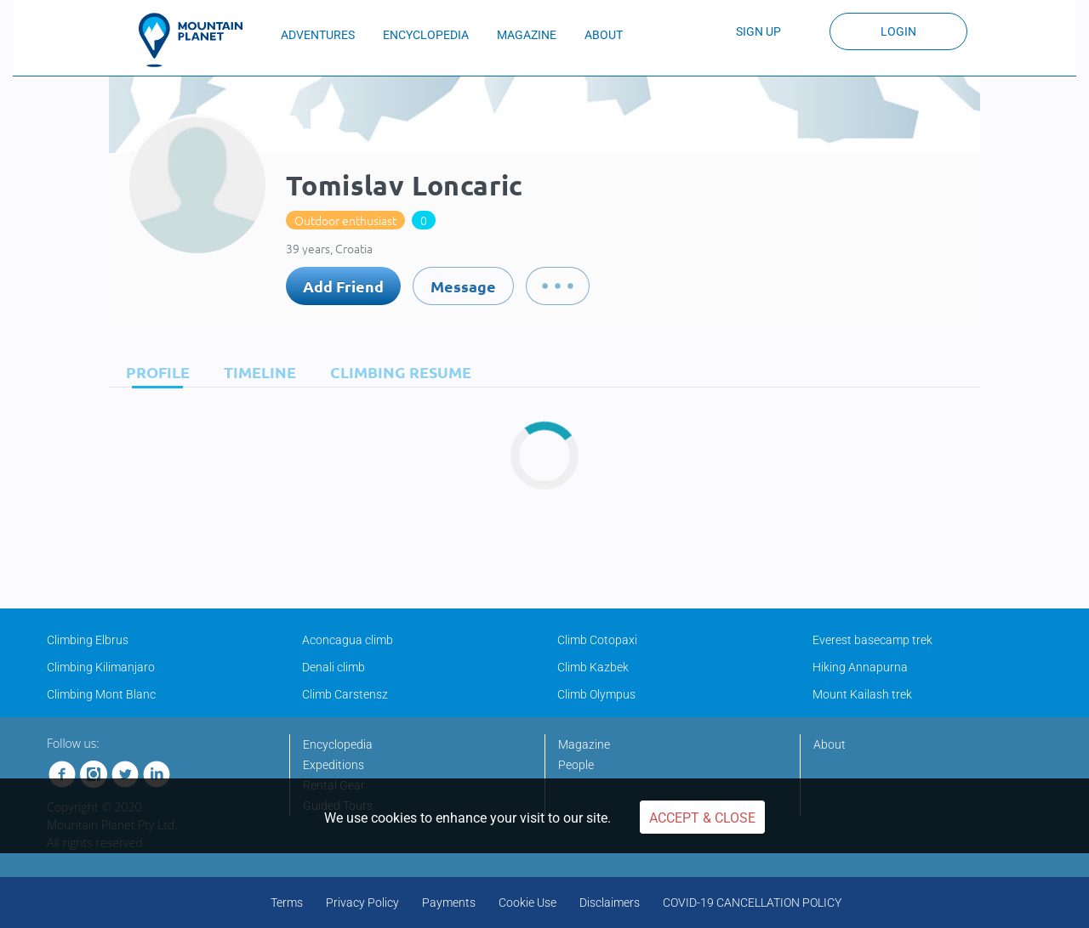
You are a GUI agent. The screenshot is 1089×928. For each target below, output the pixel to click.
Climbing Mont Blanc (101, 694)
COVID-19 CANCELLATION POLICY (752, 902)
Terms (287, 902)
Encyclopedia (338, 744)
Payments (449, 902)
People (576, 765)
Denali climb (333, 667)
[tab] (153, 372)
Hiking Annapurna (860, 667)
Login (898, 31)
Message (463, 286)
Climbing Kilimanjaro (101, 667)
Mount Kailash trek (862, 694)
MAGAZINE (526, 35)
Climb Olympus (596, 694)
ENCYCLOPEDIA (426, 35)
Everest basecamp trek (872, 640)
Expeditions (333, 765)
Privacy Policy (362, 902)
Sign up (758, 31)
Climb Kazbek (593, 667)
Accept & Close (702, 818)
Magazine (584, 744)
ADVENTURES (318, 35)
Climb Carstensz (345, 694)
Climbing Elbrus (87, 640)
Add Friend (343, 286)
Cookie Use (527, 902)
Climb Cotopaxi (597, 640)
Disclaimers (609, 902)
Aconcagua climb (347, 640)
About (829, 744)
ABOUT (603, 35)
